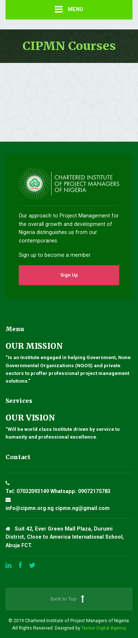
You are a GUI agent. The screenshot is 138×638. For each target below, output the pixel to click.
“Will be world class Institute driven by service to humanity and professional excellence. (69, 426)
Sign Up (69, 275)
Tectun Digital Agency (103, 628)
